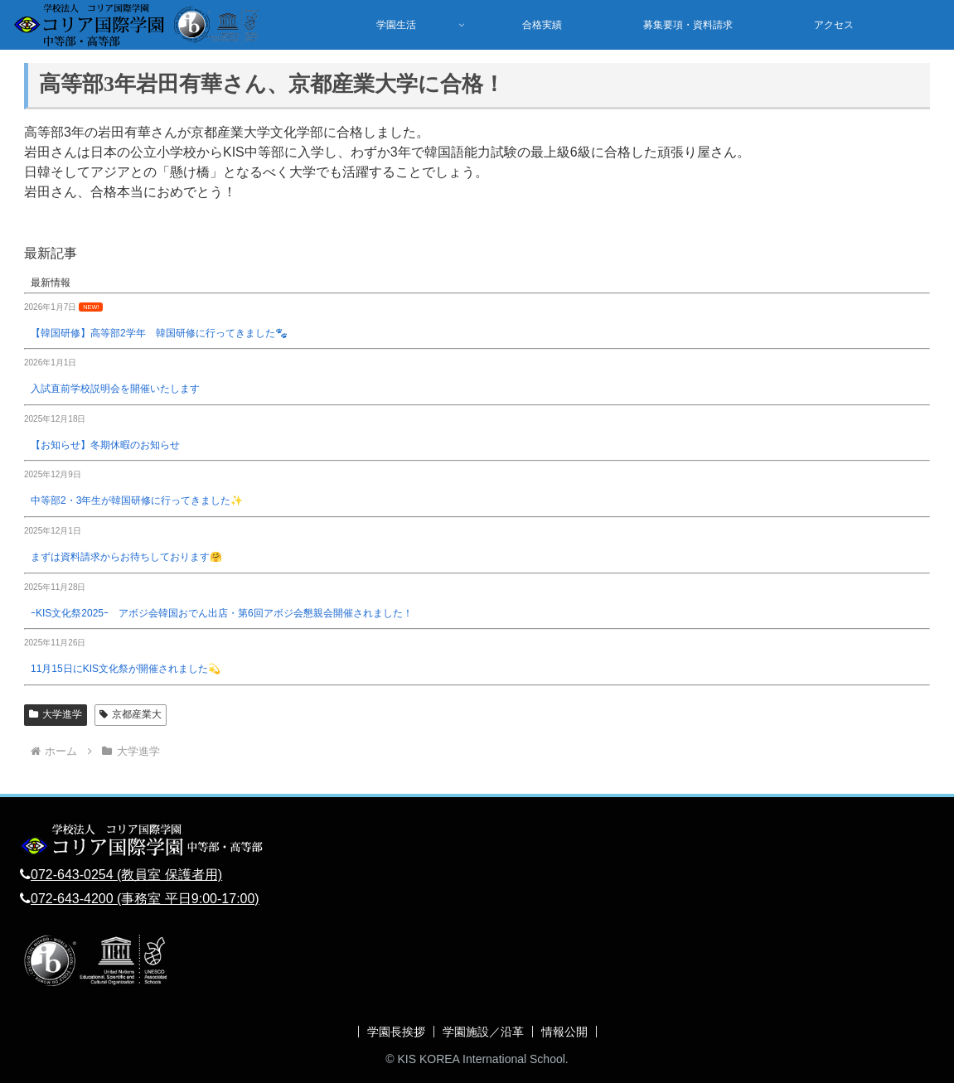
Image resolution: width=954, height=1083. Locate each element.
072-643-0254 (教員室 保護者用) (126, 875)
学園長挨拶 (396, 1031)
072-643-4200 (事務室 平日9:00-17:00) (145, 899)
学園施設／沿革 (483, 1031)
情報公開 (564, 1031)
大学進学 (55, 714)
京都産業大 (130, 714)
